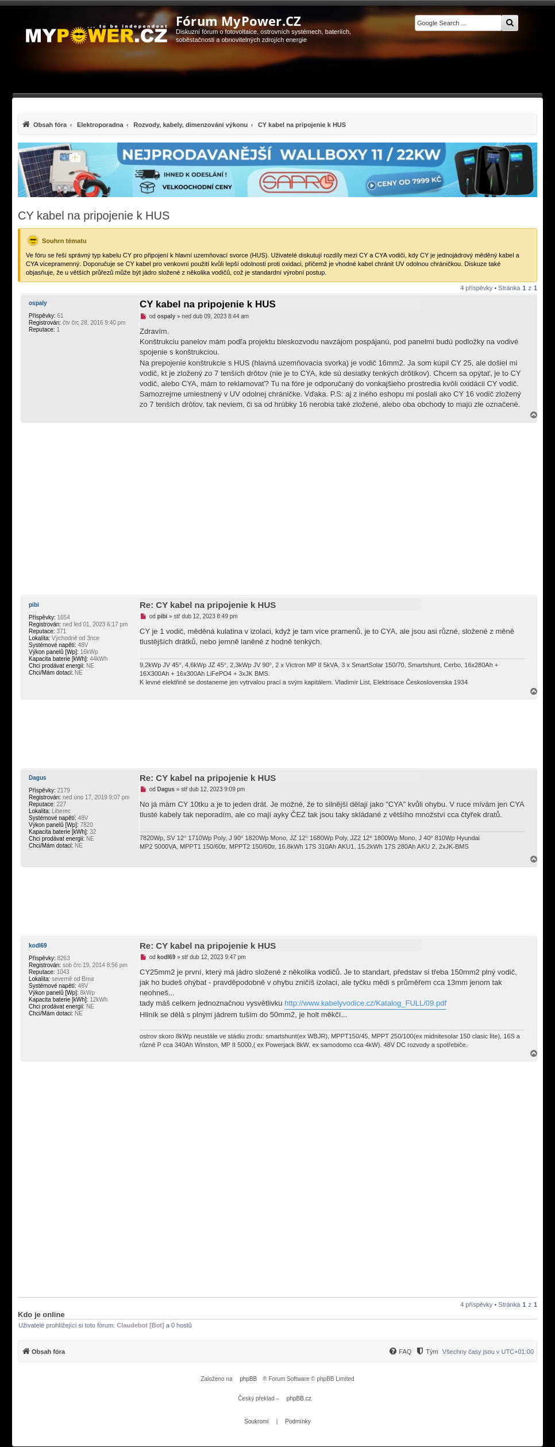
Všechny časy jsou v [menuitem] (488, 1351)
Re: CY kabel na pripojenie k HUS (208, 605)
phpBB (248, 1379)
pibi (34, 605)
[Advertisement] (277, 509)
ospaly (38, 303)
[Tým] (426, 1352)
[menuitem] (183, 124)
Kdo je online (41, 1314)
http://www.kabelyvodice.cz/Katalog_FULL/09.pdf (365, 1003)
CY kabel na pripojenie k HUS (93, 215)
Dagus (38, 778)
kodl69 (38, 945)
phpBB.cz (299, 1398)
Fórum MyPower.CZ (238, 21)
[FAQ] (399, 1352)
